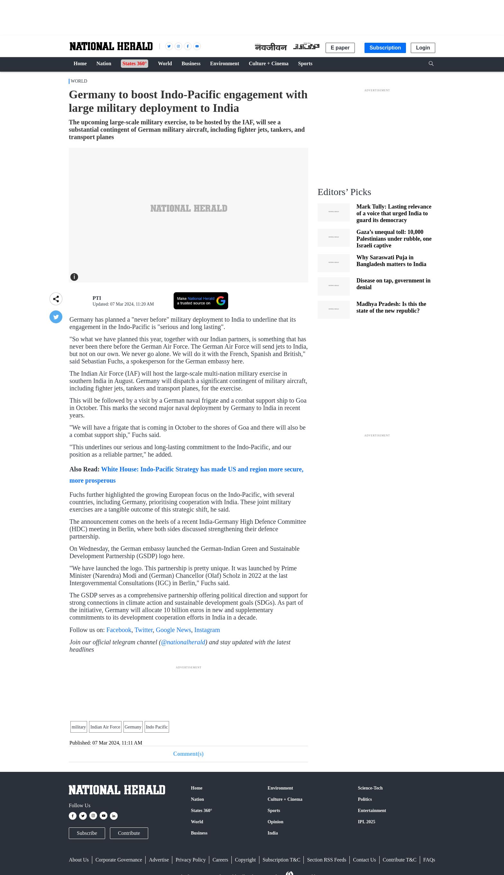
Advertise (159, 859)
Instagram (207, 629)
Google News (173, 629)
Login (423, 47)
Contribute (129, 833)
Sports (274, 810)
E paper (340, 47)
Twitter (143, 629)
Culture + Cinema (285, 799)
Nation (197, 799)
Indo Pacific (157, 727)
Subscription (385, 47)
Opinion (276, 821)
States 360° (201, 810)
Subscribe (87, 833)
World (79, 81)
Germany (133, 727)
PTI (97, 298)
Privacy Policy (191, 859)
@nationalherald (183, 642)
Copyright (245, 859)
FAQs (429, 859)
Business (199, 833)
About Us (79, 859)
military (79, 727)
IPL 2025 (366, 821)
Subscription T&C (282, 859)
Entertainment (372, 810)
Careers (220, 859)
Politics (365, 799)
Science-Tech (370, 788)
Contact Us (364, 859)
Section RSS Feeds (326, 859)
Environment (280, 788)
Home (197, 788)
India (273, 833)
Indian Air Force (105, 727)
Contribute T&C (400, 859)
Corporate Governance (118, 859)
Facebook (118, 629)
